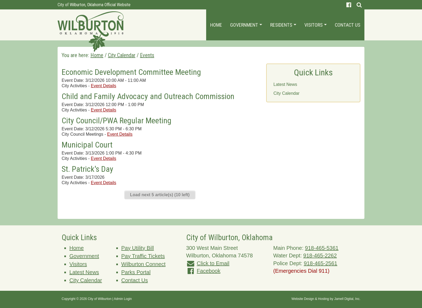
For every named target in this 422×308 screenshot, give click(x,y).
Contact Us (347, 25)
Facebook (208, 271)
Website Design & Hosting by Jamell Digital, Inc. (325, 299)
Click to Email (213, 263)
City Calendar (286, 93)
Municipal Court (87, 144)
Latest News (285, 84)
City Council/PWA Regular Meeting (116, 120)
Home (216, 25)
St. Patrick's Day (87, 169)
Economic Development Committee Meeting (131, 72)
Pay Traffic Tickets (143, 256)
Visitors (315, 25)
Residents (283, 25)
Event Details (103, 85)
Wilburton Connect (143, 264)
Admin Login (123, 299)
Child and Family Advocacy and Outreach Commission (148, 96)
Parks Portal (136, 272)
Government (246, 25)
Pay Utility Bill (137, 248)
